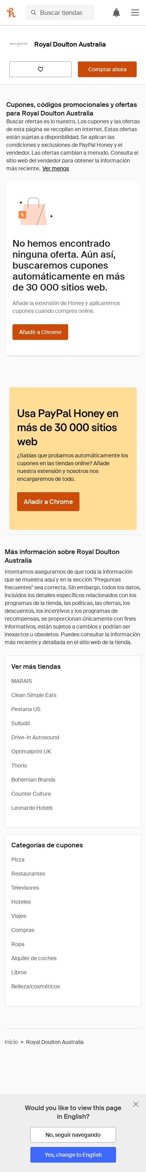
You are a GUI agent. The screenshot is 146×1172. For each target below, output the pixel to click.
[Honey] (11, 12)
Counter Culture (31, 793)
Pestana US (25, 709)
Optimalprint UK (31, 751)
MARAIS (21, 680)
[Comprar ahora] (107, 69)
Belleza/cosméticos (35, 986)
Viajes (18, 915)
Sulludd (20, 723)
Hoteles (21, 901)
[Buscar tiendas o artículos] (60, 12)
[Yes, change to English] (73, 1155)
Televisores (25, 887)
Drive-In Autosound (35, 737)
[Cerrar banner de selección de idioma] (135, 1104)
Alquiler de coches (33, 958)
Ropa (18, 944)
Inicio (11, 1042)
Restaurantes (28, 873)
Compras (22, 930)
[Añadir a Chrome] (40, 332)
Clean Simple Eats (33, 695)
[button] (135, 12)
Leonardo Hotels (32, 807)
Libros (18, 972)
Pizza (18, 859)
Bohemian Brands (33, 779)
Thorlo (19, 765)
